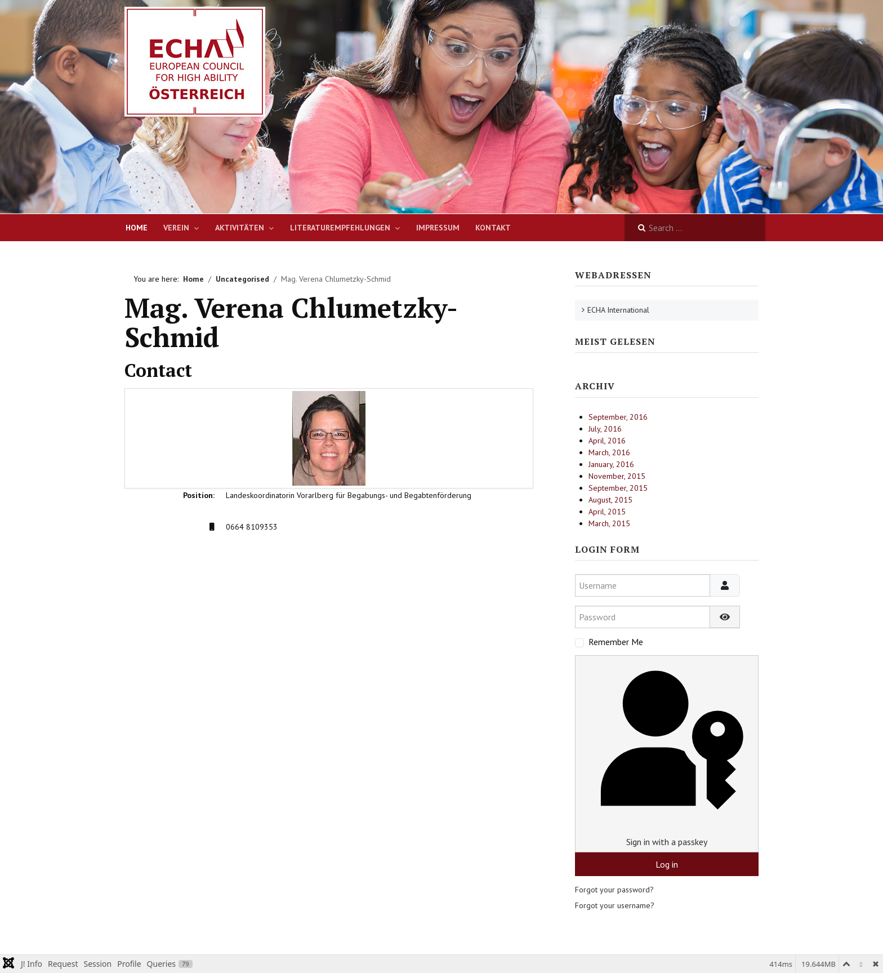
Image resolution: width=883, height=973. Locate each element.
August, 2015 (610, 500)
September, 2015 (618, 488)
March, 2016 (609, 452)
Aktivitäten (239, 228)
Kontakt (493, 228)
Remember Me (615, 641)
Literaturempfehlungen (340, 228)
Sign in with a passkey (666, 753)
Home (137, 228)
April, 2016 (607, 441)
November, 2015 (616, 476)
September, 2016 (618, 417)
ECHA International (618, 310)
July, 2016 (605, 429)
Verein (176, 228)
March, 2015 (609, 523)
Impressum (438, 228)
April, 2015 (607, 512)
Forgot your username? (614, 905)
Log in (666, 864)
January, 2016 (611, 464)
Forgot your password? (614, 890)
